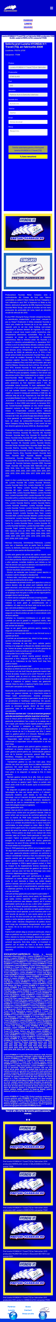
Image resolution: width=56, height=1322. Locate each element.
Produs (11, 63)
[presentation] (24, 141)
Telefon (11, 109)
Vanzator (12, 90)
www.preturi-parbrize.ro (17, 954)
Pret (10, 81)
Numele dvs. (13, 100)
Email (10, 118)
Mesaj (10, 127)
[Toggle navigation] (51, 8)
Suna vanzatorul (28, 156)
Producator (12, 72)
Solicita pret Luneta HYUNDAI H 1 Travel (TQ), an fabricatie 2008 (25, 45)
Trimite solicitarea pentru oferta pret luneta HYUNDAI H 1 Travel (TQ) (28, 149)
